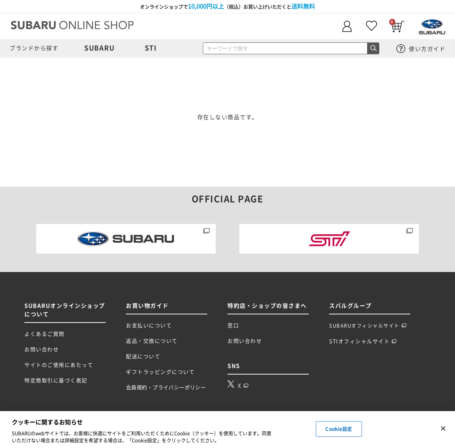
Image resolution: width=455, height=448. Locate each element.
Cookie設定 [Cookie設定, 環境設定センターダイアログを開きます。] (338, 429)
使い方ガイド (421, 49)
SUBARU (99, 48)
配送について (143, 356)
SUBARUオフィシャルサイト (368, 325)
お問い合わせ (41, 349)
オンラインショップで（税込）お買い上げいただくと (227, 6)
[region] (227, 429)
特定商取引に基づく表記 (56, 380)
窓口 (233, 325)
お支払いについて (149, 325)
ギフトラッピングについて (160, 372)
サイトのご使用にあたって (58, 365)
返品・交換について (152, 341)
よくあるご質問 (44, 334)
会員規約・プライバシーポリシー (166, 387)
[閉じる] (443, 428)
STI (151, 48)
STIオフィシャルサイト (363, 341)
